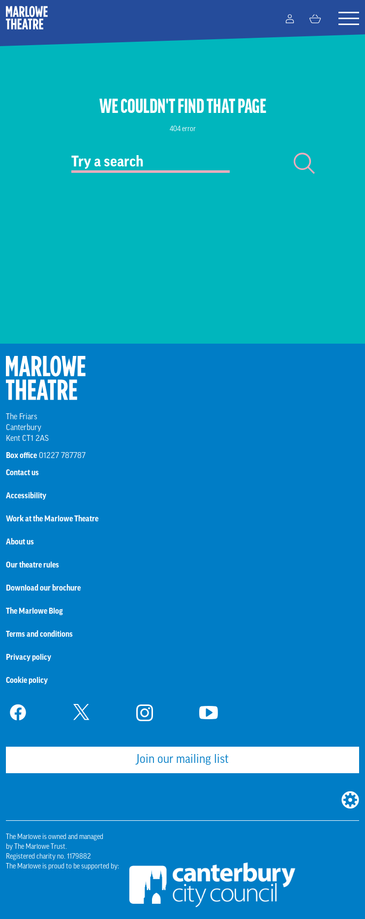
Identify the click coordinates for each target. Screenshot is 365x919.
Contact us (22, 473)
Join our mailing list (182, 760)
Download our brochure (43, 588)
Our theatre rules (32, 565)
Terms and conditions (39, 634)
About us (20, 542)
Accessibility (26, 496)
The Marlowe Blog (34, 611)
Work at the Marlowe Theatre (52, 519)
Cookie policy (27, 680)
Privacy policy (28, 657)
